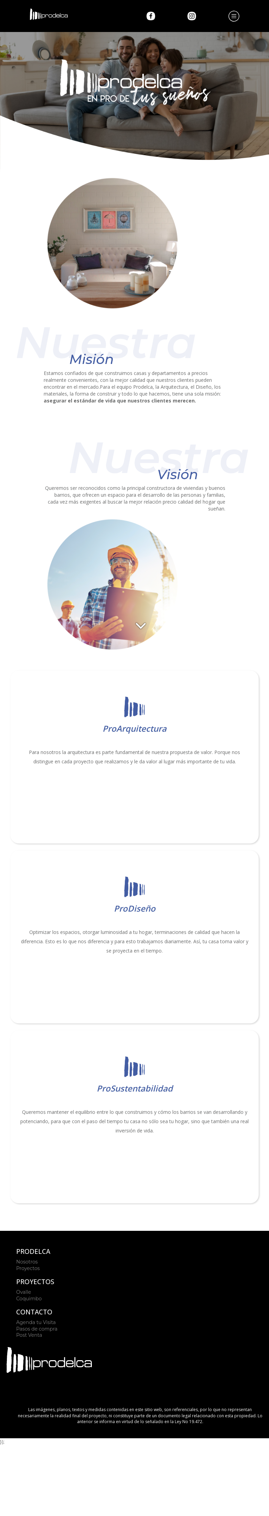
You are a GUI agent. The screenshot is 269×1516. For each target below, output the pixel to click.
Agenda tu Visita (36, 1322)
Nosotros (27, 1262)
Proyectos (28, 1268)
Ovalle (23, 1292)
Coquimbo (29, 1298)
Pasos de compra (36, 1329)
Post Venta (29, 1335)
